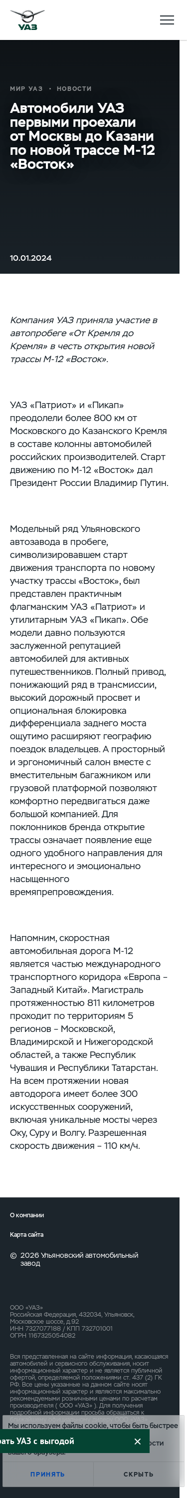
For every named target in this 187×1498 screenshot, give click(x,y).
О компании (27, 1215)
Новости (74, 89)
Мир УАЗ (26, 89)
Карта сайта (26, 1235)
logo (27, 19)
